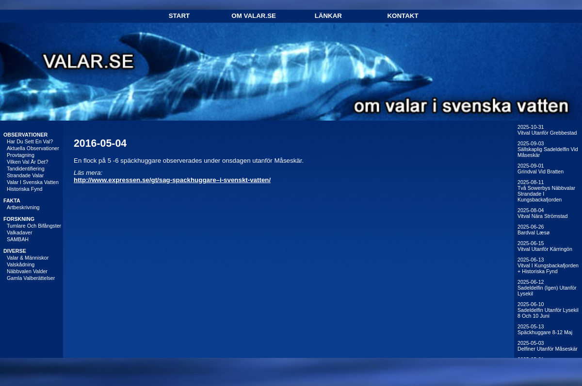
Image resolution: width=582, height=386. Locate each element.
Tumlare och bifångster (34, 226)
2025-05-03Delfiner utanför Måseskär (547, 346)
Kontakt (402, 15)
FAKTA (11, 200)
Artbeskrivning (23, 207)
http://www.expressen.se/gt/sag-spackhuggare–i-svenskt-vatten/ (172, 180)
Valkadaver (19, 232)
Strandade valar (25, 175)
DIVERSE (14, 251)
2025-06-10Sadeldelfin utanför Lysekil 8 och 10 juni (548, 310)
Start (179, 15)
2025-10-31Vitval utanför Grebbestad (547, 130)
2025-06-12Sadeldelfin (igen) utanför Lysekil (546, 287)
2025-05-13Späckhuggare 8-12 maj (544, 329)
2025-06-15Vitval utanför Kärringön (544, 246)
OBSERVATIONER (25, 135)
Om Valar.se (253, 15)
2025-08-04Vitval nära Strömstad (542, 213)
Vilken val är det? (27, 162)
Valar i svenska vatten (33, 182)
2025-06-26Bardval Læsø (533, 229)
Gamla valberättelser (31, 278)
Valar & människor (27, 258)
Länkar (328, 15)
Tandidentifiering (26, 168)
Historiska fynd (24, 189)
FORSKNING (18, 219)
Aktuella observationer (33, 148)
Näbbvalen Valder (27, 271)
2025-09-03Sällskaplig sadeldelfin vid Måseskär (547, 149)
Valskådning (20, 264)
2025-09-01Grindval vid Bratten (540, 168)
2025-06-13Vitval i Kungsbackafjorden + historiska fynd (548, 265)
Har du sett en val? (30, 141)
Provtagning (20, 155)
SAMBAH (18, 239)
